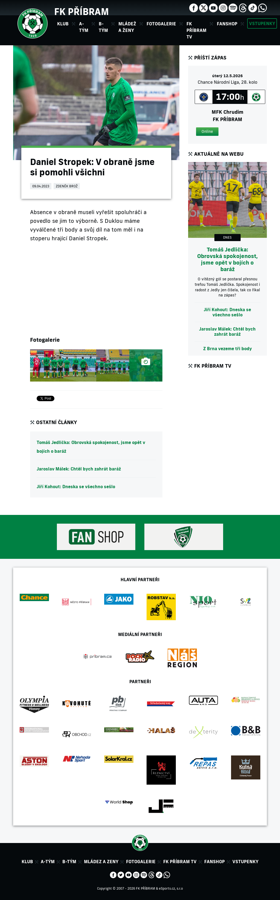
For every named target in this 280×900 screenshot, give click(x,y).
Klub (27, 861)
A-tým (48, 861)
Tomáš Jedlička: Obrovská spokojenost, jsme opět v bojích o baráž (91, 447)
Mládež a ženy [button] (127, 27)
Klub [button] (63, 23)
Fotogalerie (161, 23)
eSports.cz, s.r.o (171, 888)
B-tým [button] (103, 27)
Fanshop (227, 23)
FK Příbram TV (196, 30)
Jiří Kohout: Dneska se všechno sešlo (76, 486)
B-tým (69, 861)
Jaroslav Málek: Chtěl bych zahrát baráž (79, 469)
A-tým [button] (83, 27)
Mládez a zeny (101, 861)
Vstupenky (262, 23)
